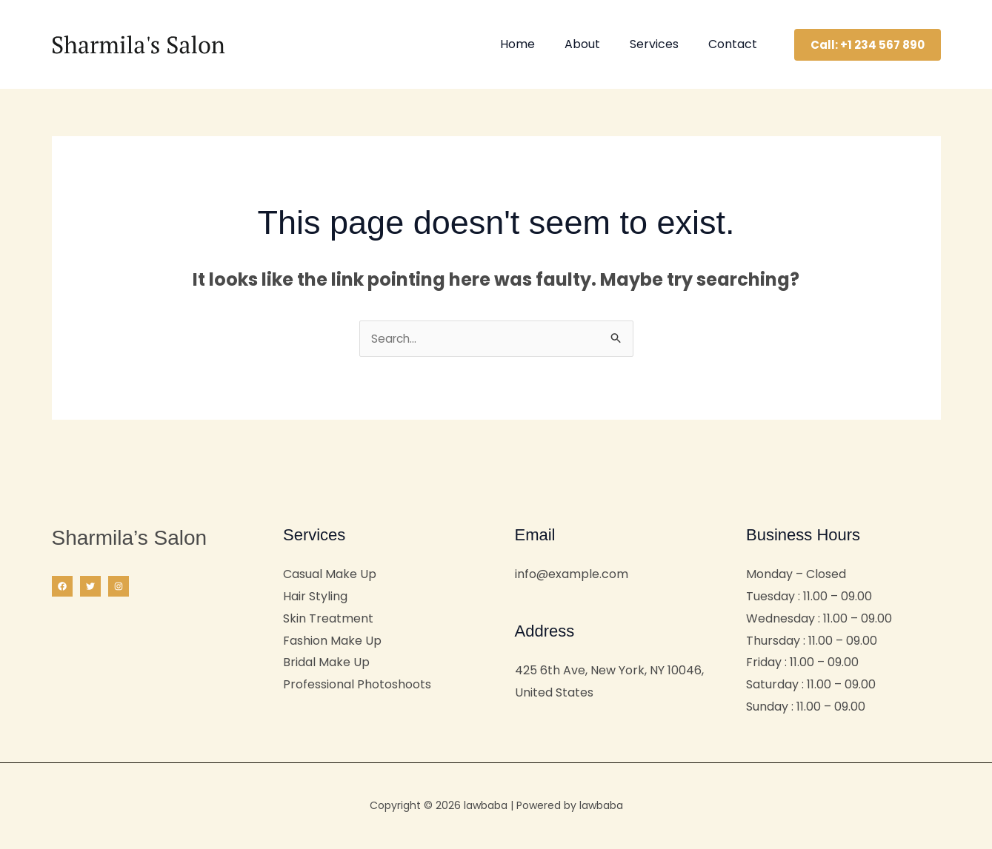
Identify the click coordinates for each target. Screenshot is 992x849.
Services (663, 44)
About (597, 44)
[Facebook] (62, 587)
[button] (867, 45)
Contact (735, 44)
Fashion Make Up (332, 642)
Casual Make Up (329, 575)
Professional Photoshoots (357, 685)
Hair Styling (315, 597)
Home (538, 44)
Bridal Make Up (326, 663)
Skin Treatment (328, 619)
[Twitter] (90, 587)
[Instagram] (118, 587)
